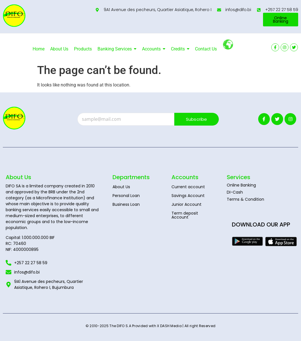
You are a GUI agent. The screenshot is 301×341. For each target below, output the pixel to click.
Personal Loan (126, 195)
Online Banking (241, 185)
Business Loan (126, 204)
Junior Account (186, 204)
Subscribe (196, 119)
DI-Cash (235, 192)
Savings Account (188, 195)
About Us (121, 187)
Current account (188, 187)
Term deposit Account (184, 215)
